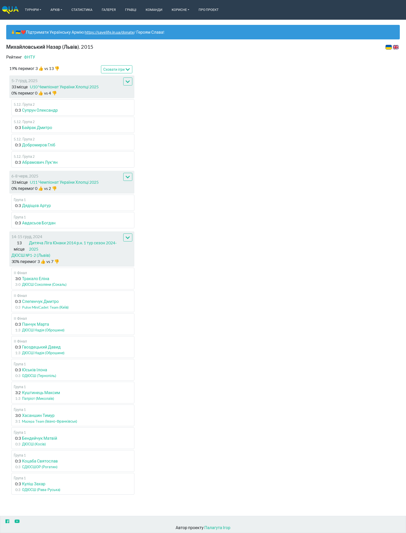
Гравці (130, 10)
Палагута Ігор (217, 527)
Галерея (109, 10)
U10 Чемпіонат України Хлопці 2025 (64, 86)
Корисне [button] (179, 10)
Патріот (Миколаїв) (38, 398)
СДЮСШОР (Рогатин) (39, 467)
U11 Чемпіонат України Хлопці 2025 (64, 182)
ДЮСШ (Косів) (34, 444)
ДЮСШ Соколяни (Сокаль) (44, 284)
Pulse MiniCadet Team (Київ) (45, 307)
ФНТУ (29, 56)
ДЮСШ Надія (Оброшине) (43, 330)
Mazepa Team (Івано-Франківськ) (49, 421)
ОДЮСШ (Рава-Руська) (41, 489)
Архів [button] (55, 10)
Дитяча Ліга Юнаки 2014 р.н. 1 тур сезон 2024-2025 (73, 245)
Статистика (81, 10)
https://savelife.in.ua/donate (109, 32)
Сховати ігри (116, 69)
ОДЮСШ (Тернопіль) (39, 375)
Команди (154, 10)
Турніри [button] (32, 10)
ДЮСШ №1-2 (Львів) (30, 255)
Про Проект (209, 10)
